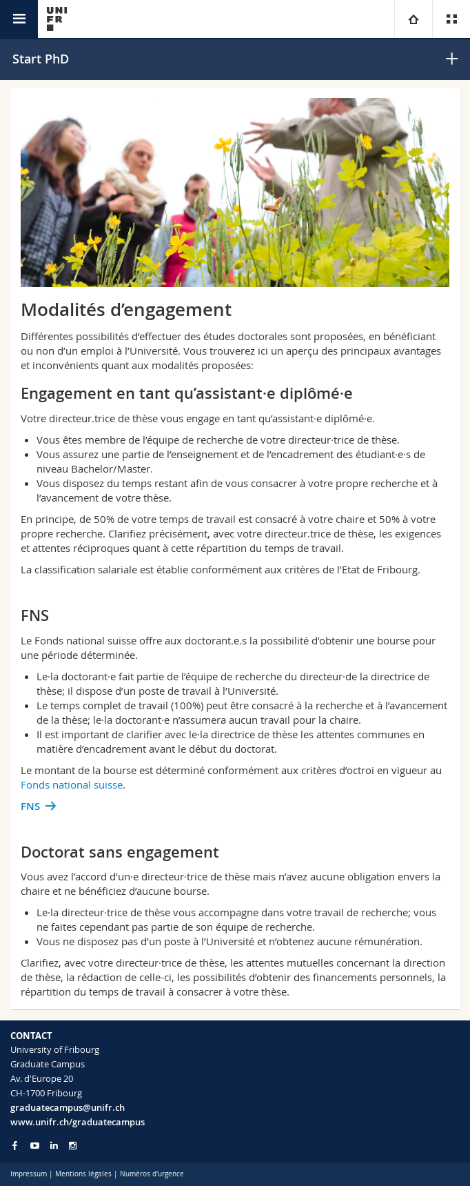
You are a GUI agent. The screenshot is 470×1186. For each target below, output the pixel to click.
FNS (30, 806)
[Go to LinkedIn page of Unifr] (54, 1145)
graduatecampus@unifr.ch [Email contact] (67, 1107)
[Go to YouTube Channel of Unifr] (34, 1145)
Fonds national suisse (72, 784)
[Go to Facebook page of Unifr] (14, 1145)
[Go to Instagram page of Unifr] (72, 1145)
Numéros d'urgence (152, 1173)
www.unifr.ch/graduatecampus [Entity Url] (77, 1122)
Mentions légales (83, 1173)
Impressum (28, 1173)
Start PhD (40, 58)
